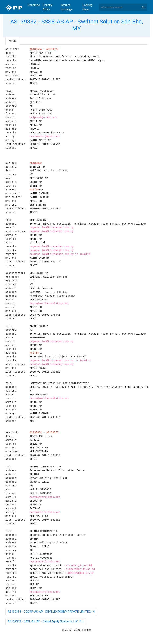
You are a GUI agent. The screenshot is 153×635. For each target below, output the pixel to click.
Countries (34, 5)
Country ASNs (47, 7)
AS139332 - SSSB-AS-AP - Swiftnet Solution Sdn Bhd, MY (76, 25)
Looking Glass (87, 7)
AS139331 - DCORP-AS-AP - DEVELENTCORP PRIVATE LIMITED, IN (51, 611)
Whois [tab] (12, 40)
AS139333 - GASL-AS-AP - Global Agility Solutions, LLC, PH (45, 621)
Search (143, 7)
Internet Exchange (66, 7)
